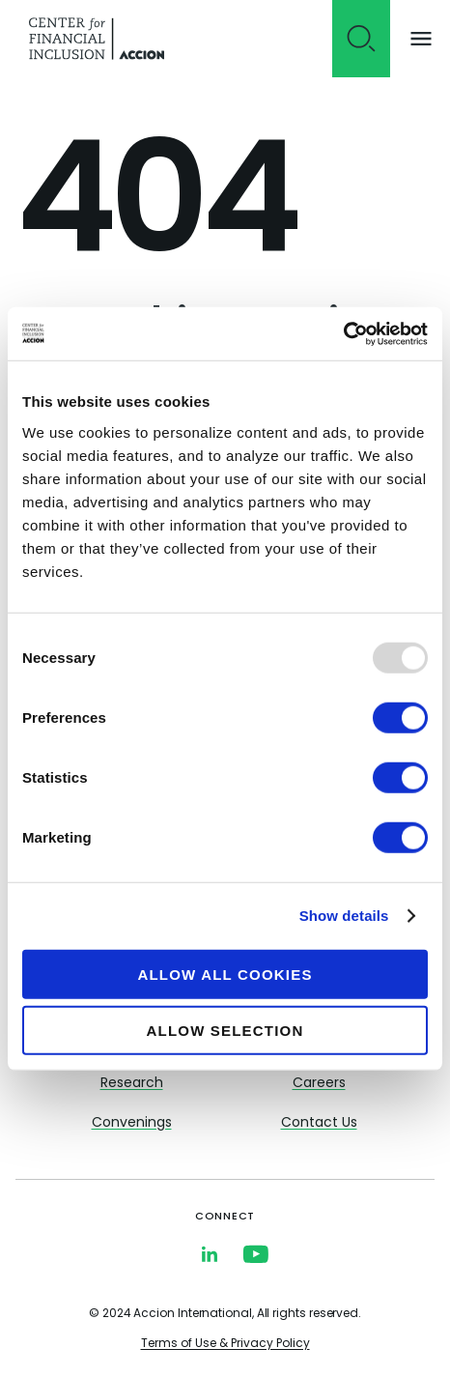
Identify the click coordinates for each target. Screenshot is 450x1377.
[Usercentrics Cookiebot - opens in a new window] (343, 333)
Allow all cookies (224, 973)
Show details (344, 915)
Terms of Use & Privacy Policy (225, 1344)
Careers (319, 1083)
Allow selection (225, 1030)
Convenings (132, 1123)
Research (131, 1083)
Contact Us (319, 1123)
